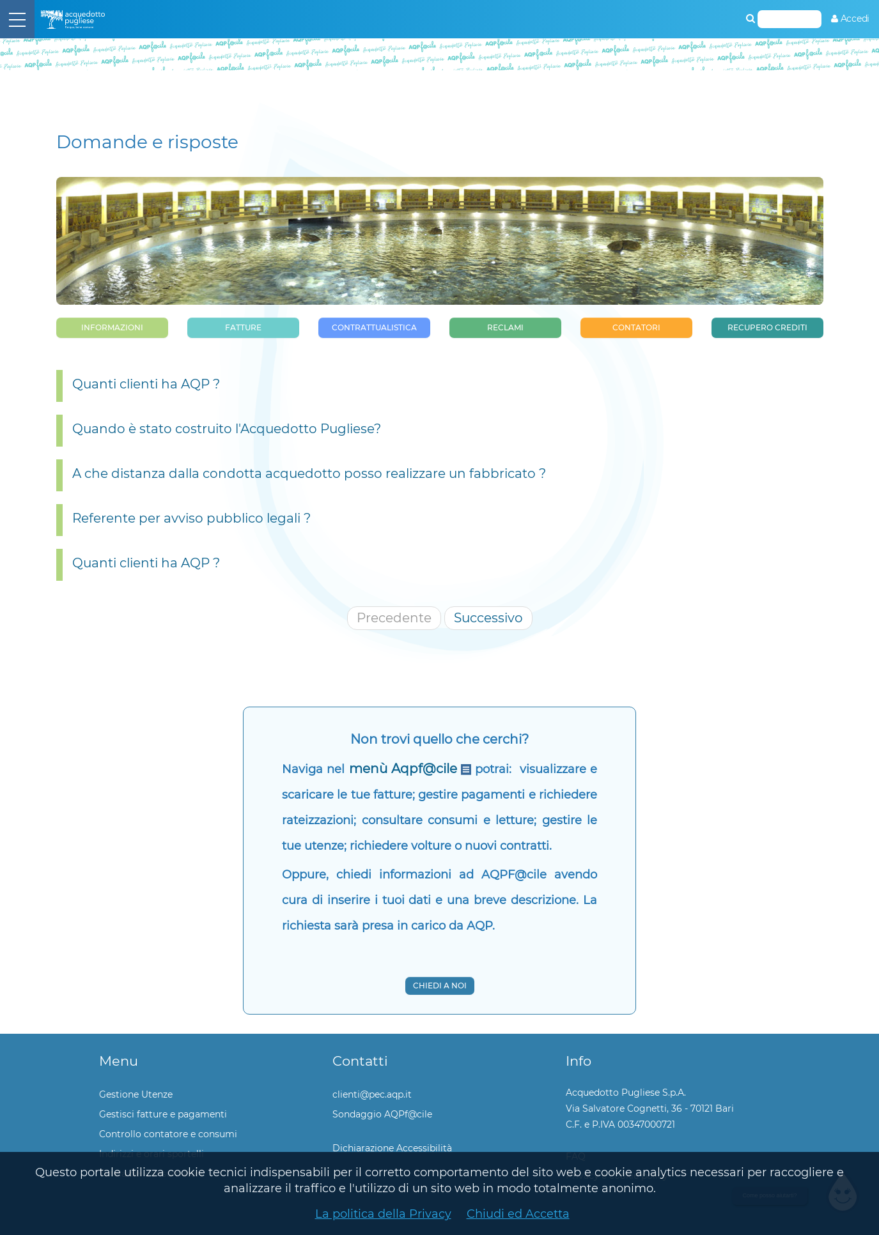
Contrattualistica (374, 327)
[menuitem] (850, 19)
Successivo (488, 617)
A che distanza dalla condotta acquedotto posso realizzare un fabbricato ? (309, 473)
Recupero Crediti (767, 327)
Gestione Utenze (136, 1094)
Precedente (394, 617)
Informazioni (112, 327)
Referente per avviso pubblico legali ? (191, 518)
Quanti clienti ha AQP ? (146, 384)
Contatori (636, 327)
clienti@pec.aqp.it (372, 1094)
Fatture (243, 327)
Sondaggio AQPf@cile (382, 1114)
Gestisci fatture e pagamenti (163, 1114)
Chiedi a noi (440, 985)
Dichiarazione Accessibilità (392, 1148)
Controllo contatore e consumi (168, 1134)
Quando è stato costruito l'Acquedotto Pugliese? (226, 428)
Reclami (505, 327)
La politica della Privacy (383, 1214)
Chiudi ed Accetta (518, 1214)
